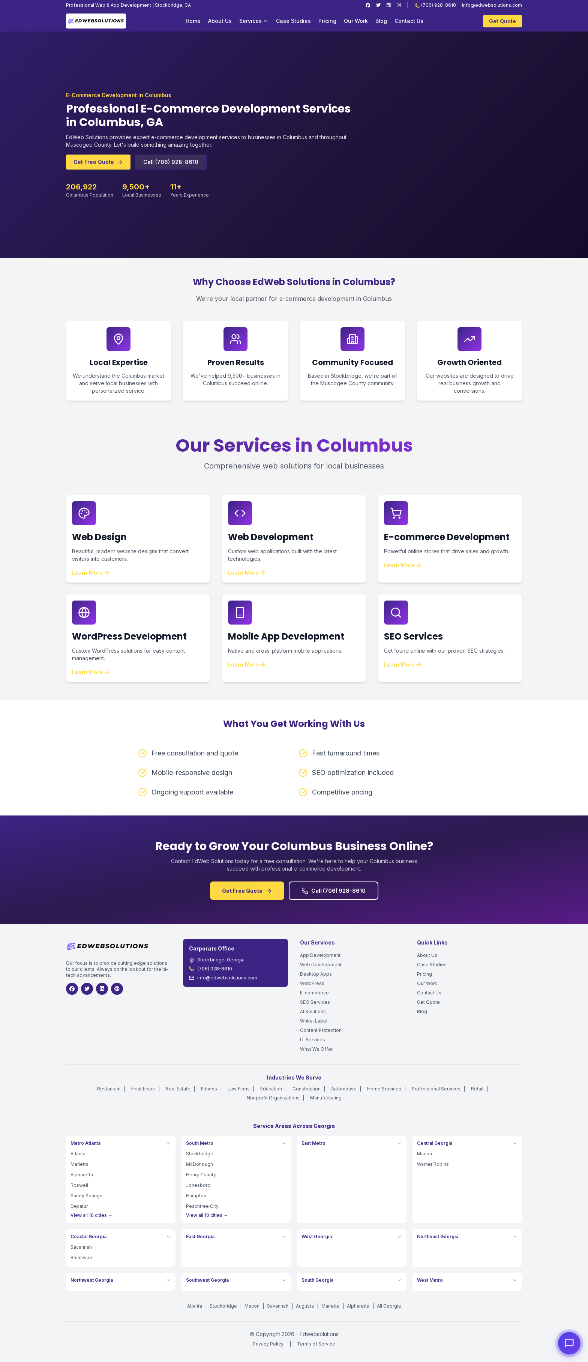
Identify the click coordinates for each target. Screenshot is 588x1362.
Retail (477, 1089)
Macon (424, 1153)
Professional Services (436, 1089)
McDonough (199, 1164)
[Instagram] (399, 5)
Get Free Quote (98, 162)
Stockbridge (199, 1153)
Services (253, 21)
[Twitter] (378, 5)
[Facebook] (368, 5)
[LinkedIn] (389, 5)
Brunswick (81, 1257)
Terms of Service (316, 1344)
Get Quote (502, 21)
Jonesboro (198, 1185)
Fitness (209, 1089)
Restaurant (109, 1089)
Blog (381, 21)
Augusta (305, 1306)
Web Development (321, 964)
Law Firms (239, 1089)
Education (271, 1089)
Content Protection (321, 1030)
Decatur (79, 1206)
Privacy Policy (268, 1344)
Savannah (81, 1247)
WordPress (312, 983)
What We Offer (316, 1049)
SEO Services (315, 1002)
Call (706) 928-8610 (170, 162)
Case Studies (293, 21)
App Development (320, 955)
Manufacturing (326, 1098)
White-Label (313, 1021)
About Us (220, 21)
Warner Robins (433, 1164)
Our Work (356, 21)
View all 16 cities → (91, 1215)
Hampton (196, 1195)
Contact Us (408, 21)
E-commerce (314, 993)
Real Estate (178, 1089)
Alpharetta (81, 1174)
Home (193, 21)
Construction (306, 1089)
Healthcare (143, 1089)
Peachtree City (202, 1206)
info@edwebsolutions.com (492, 5)
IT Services (312, 1039)
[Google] (117, 989)
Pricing (327, 21)
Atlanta (78, 1153)
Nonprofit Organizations (273, 1098)
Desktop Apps (316, 974)
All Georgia (389, 1306)
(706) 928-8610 (435, 5)
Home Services (384, 1089)
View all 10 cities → (207, 1215)
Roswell (79, 1185)
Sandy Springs (86, 1195)
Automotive (344, 1089)
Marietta (79, 1164)
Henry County (201, 1174)
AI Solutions (313, 1011)
